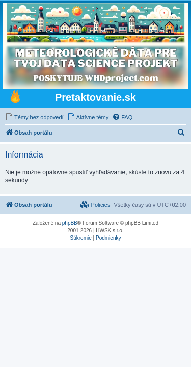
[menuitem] (34, 117)
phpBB (69, 223)
